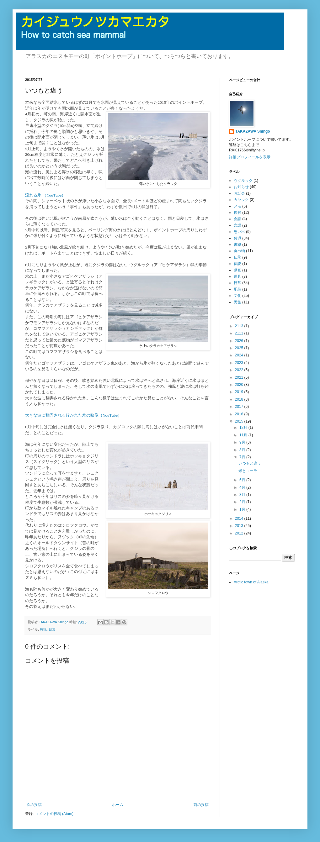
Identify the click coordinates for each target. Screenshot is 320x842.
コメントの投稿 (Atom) (54, 814)
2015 (239, 421)
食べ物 (239, 251)
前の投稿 (201, 805)
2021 (239, 377)
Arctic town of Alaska (251, 582)
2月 (242, 502)
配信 (237, 289)
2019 (239, 392)
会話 (237, 219)
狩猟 (43, 629)
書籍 (237, 244)
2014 (239, 518)
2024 (239, 355)
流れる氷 (33, 195)
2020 (239, 384)
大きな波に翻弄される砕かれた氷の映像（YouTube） (73, 415)
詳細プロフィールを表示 (249, 157)
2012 (239, 533)
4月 (242, 487)
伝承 (237, 257)
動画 (237, 270)
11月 (243, 435)
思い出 (239, 231)
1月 (242, 509)
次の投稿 (34, 805)
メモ (237, 206)
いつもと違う (249, 463)
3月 (242, 494)
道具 (237, 276)
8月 (242, 450)
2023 (239, 362)
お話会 (239, 193)
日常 (52, 629)
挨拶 (237, 212)
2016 (239, 414)
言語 (237, 225)
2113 (239, 326)
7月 (242, 457)
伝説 (237, 263)
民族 (237, 302)
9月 (242, 442)
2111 (239, 333)
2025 (239, 348)
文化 (237, 295)
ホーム (117, 805)
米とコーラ (247, 471)
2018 (239, 399)
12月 (243, 427)
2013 (239, 526)
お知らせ (241, 187)
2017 (239, 406)
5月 (242, 480)
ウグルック (243, 180)
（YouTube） (54, 195)
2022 (239, 370)
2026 (239, 341)
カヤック (241, 199)
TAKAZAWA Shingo (252, 131)
